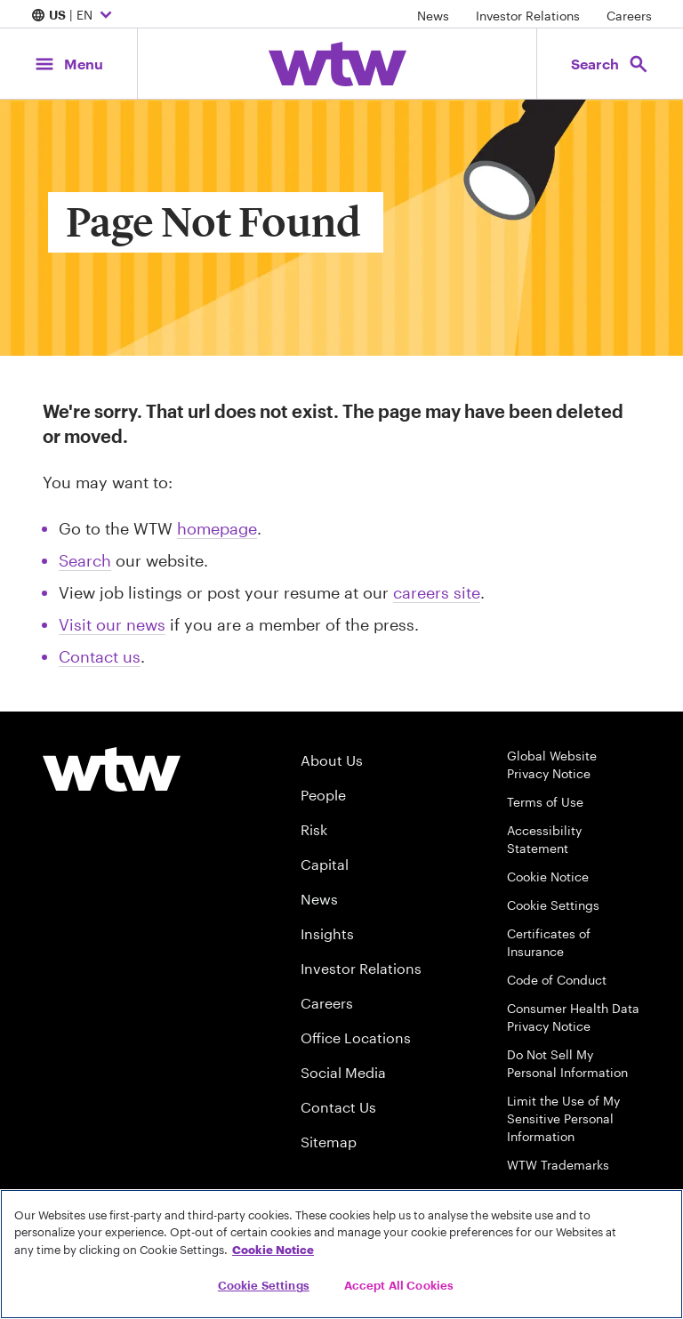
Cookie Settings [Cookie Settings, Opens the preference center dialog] (263, 1285)
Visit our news (112, 624)
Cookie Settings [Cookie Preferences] (553, 905)
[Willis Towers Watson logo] (112, 769)
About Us (332, 760)
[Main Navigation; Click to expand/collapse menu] (68, 63)
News (433, 15)
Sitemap (329, 1141)
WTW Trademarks (558, 1164)
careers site (436, 592)
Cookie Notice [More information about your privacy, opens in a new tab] (273, 1250)
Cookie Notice (548, 876)
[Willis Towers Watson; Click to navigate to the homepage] (337, 64)
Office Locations (356, 1037)
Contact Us (338, 1106)
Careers (629, 15)
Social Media (343, 1072)
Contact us (100, 656)
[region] (341, 1254)
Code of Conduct (557, 979)
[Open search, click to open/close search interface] (610, 63)
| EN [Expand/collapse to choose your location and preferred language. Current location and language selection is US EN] (74, 16)
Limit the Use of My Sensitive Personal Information (563, 1118)
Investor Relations (528, 15)
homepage (217, 528)
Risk (314, 829)
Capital (325, 864)
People (323, 794)
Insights (327, 933)
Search (85, 560)
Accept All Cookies (399, 1285)
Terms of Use (545, 801)
